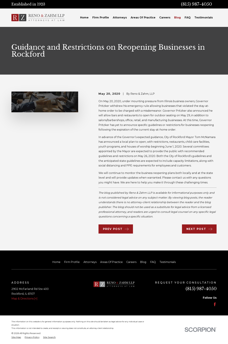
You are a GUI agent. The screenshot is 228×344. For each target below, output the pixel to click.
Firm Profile (72, 262)
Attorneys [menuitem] (120, 17)
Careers (131, 262)
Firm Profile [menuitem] (100, 17)
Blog (143, 262)
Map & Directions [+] (24, 298)
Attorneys (90, 262)
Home (56, 262)
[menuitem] (16, 337)
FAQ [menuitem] (188, 17)
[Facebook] (215, 304)
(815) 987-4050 (196, 4)
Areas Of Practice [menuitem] (143, 17)
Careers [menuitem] (164, 17)
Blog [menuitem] (177, 17)
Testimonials (167, 262)
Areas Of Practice (111, 262)
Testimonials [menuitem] (203, 17)
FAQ (153, 262)
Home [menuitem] (84, 17)
